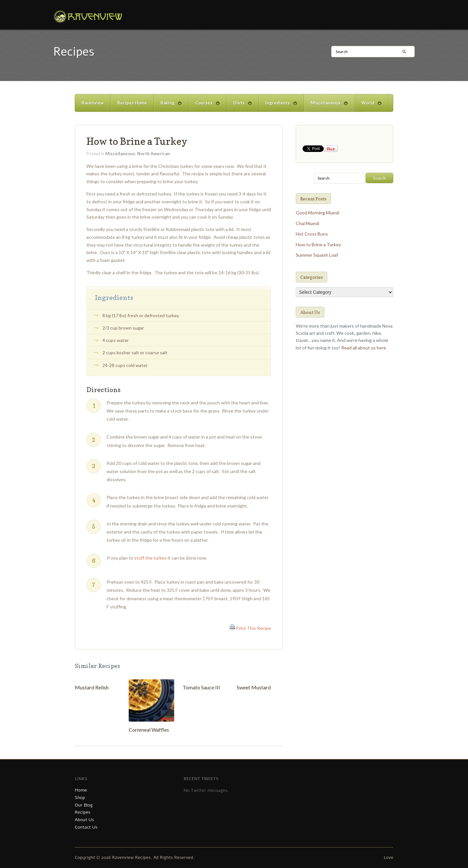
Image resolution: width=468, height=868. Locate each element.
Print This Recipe (253, 628)
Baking (168, 106)
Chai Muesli (307, 223)
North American (153, 153)
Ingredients (278, 106)
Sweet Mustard (254, 687)
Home (81, 790)
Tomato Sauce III (201, 687)
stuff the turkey (150, 558)
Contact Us (86, 827)
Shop (80, 797)
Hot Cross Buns (312, 234)
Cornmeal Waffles (149, 729)
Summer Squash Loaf (317, 255)
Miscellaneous (326, 106)
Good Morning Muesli (317, 212)
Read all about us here (363, 347)
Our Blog (84, 805)
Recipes (82, 812)
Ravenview (93, 102)
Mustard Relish (92, 687)
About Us (84, 820)
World (368, 106)
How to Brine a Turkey (136, 141)
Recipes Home (132, 102)
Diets (239, 106)
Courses (204, 106)
